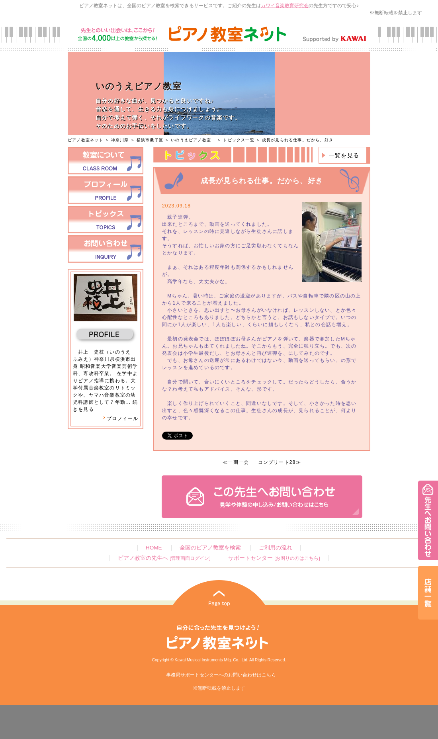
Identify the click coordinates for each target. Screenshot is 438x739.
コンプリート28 (277, 462)
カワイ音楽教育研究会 (285, 5)
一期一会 (238, 462)
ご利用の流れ (275, 548)
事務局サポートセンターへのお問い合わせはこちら (221, 675)
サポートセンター (274, 558)
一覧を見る (344, 155)
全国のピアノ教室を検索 (210, 548)
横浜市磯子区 (150, 140)
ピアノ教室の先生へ (164, 558)
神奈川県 (120, 140)
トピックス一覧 (238, 140)
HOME (154, 548)
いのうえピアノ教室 (193, 140)
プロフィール (120, 418)
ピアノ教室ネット (86, 140)
